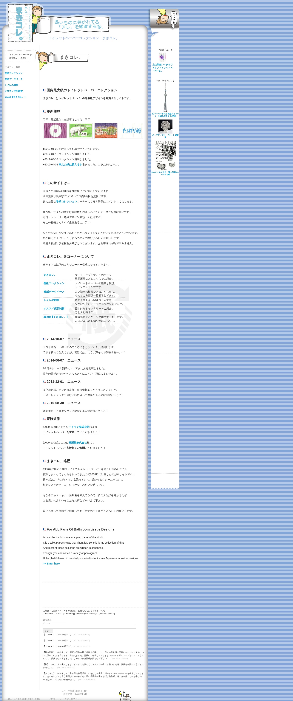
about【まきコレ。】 (16, 97)
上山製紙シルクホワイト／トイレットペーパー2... (162, 67)
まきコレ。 (53, 274)
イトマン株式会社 (79, 426)
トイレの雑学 (11, 85)
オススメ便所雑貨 (14, 91)
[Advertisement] (91, 592)
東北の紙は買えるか (70, 164)
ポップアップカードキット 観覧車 (165, 136)
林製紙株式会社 (78, 442)
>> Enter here (51, 563)
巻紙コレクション (14, 73)
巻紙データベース (14, 79)
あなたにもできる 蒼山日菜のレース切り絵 (165, 173)
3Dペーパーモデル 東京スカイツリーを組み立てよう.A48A (165, 115)
